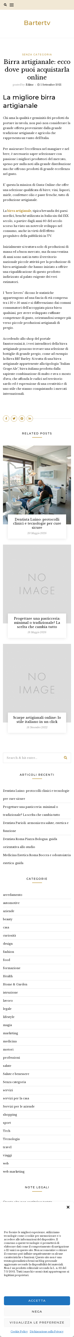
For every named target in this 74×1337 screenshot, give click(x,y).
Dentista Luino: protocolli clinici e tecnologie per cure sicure (37, 523)
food (6, 960)
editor (30, 84)
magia (7, 1025)
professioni (11, 1057)
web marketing (13, 1171)
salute (7, 1066)
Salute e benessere (16, 1074)
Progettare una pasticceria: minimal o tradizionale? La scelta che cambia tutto (37, 622)
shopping (10, 1114)
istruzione (10, 992)
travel (7, 1147)
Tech (6, 1131)
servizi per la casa (16, 1098)
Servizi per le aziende (19, 1106)
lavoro (8, 1000)
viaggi (7, 1155)
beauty (7, 919)
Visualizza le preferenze (37, 1322)
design (8, 943)
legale (7, 1009)
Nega (37, 1311)
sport (7, 1123)
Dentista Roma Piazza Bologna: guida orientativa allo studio (30, 843)
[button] (68, 1207)
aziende (8, 911)
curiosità (9, 935)
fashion (8, 952)
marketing (10, 1033)
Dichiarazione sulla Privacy (47, 1331)
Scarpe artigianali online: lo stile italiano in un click (37, 720)
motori (8, 1049)
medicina (10, 1041)
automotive (11, 903)
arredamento (12, 895)
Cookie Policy (19, 1331)
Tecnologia (11, 1139)
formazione (11, 968)
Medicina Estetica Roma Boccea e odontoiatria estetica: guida (37, 859)
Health (8, 976)
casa (6, 927)
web (6, 1163)
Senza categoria (37, 54)
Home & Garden (15, 984)
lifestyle (8, 1017)
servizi (8, 1090)
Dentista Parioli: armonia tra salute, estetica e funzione (35, 827)
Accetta (37, 1300)
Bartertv (37, 23)
